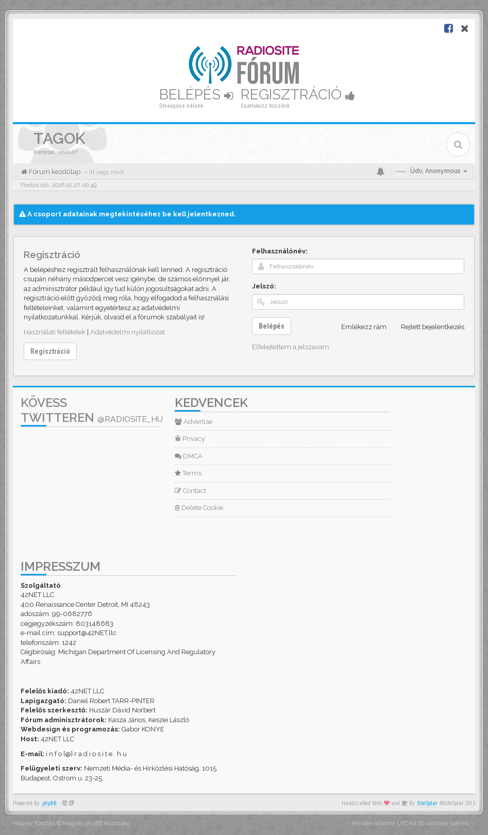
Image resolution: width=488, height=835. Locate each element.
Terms (188, 473)
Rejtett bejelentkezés (427, 327)
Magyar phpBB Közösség (96, 823)
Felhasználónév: (280, 251)
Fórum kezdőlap (53, 172)
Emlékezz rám (358, 327)
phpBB (49, 803)
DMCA (189, 456)
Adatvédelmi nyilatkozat (127, 332)
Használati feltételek (55, 332)
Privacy (190, 438)
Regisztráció (298, 94)
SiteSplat (427, 803)
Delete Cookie (199, 508)
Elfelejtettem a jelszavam (290, 347)
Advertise (193, 421)
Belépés (196, 94)
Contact (190, 491)
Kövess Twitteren (92, 410)
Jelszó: (264, 286)
